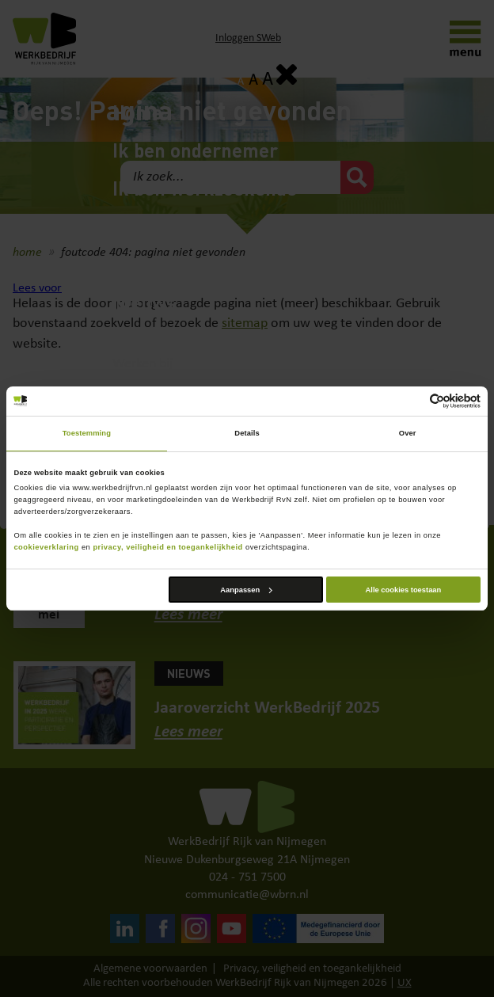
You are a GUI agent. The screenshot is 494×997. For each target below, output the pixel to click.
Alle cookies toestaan (404, 590)
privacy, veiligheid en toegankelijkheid (167, 547)
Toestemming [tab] (87, 433)
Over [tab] (407, 433)
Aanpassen (246, 590)
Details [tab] (246, 433)
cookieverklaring (45, 547)
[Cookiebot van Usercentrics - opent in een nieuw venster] (411, 401)
